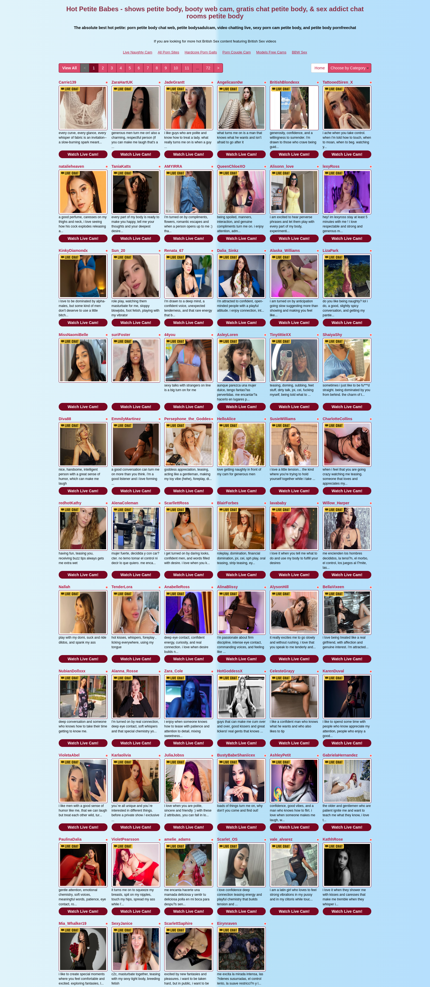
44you (169, 308)
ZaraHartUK (122, 82)
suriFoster (121, 308)
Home (320, 68)
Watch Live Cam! (83, 145)
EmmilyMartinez (126, 384)
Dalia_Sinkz (228, 233)
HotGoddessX (230, 610)
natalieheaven (71, 157)
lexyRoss (331, 157)
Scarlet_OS (227, 760)
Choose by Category (349, 68)
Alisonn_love (282, 157)
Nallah (64, 534)
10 (176, 68)
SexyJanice (122, 836)
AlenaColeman (125, 459)
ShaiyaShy (332, 308)
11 (187, 68)
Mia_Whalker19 (72, 836)
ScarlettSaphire (178, 836)
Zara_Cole (173, 610)
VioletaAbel (69, 685)
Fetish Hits (262, 979)
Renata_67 (173, 233)
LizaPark (331, 233)
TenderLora (122, 534)
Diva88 (65, 384)
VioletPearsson (125, 760)
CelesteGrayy (282, 610)
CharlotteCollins (337, 384)
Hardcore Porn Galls (201, 52)
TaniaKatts (121, 157)
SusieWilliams (283, 384)
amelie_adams (177, 760)
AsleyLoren (227, 308)
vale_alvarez (281, 760)
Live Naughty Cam (137, 52)
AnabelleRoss (177, 534)
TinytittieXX (280, 308)
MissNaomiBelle (73, 308)
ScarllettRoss (176, 459)
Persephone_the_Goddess (188, 384)
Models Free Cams (271, 52)
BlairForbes (228, 459)
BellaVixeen (333, 534)
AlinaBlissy (227, 534)
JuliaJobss (174, 685)
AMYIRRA (173, 157)
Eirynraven (227, 836)
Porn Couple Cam (236, 52)
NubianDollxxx (72, 610)
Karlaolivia (121, 685)
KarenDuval (333, 610)
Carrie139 (67, 82)
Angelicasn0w (230, 82)
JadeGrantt (174, 82)
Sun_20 (118, 233)
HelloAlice (226, 384)
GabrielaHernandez (340, 685)
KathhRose (333, 760)
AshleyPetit (280, 685)
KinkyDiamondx (73, 233)
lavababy (278, 459)
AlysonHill (279, 534)
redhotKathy (70, 459)
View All (69, 68)
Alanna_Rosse (125, 610)
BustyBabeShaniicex (236, 685)
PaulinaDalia (70, 760)
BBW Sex (299, 52)
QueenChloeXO (231, 157)
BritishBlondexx (284, 82)
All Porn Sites (168, 52)
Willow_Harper (336, 459)
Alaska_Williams (285, 233)
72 (208, 68)
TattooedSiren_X (338, 82)
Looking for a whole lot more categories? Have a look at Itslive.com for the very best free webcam (215, 940)
